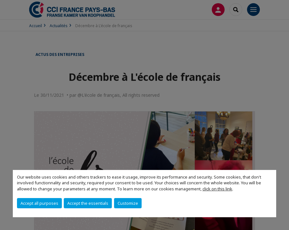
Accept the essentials (87, 203)
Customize (128, 203)
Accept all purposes (39, 203)
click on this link (217, 189)
